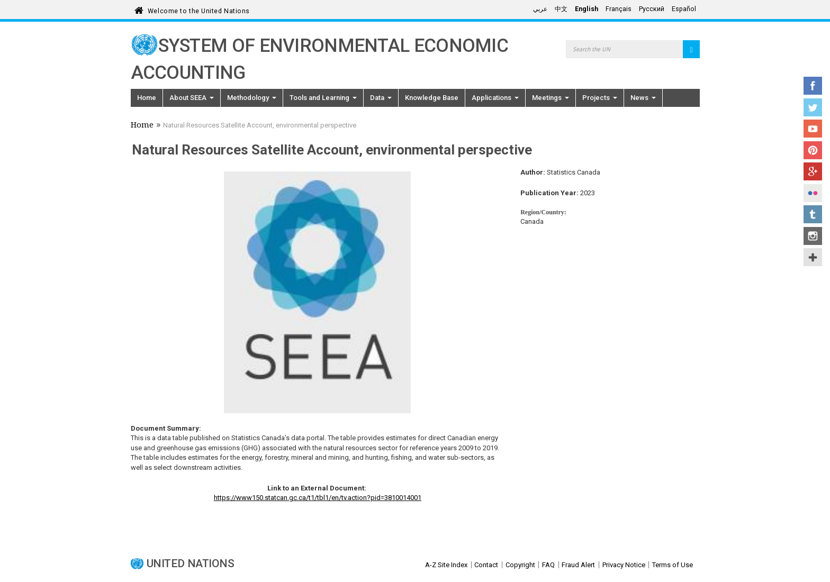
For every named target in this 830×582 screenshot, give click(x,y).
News (643, 98)
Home (146, 98)
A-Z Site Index (446, 564)
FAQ (548, 564)
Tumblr (813, 214)
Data (381, 98)
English (586, 9)
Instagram (813, 236)
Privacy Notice (623, 564)
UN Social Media (813, 257)
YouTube (813, 129)
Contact (486, 564)
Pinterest (813, 150)
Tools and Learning (323, 98)
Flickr (813, 193)
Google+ (813, 171)
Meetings (550, 98)
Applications (495, 98)
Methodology (251, 98)
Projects (599, 98)
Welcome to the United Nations (199, 9)
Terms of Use (672, 564)
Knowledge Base (431, 98)
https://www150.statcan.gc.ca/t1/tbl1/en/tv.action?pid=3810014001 (317, 498)
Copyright (520, 564)
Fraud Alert (578, 564)
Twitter (813, 107)
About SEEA (191, 98)
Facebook (813, 86)
